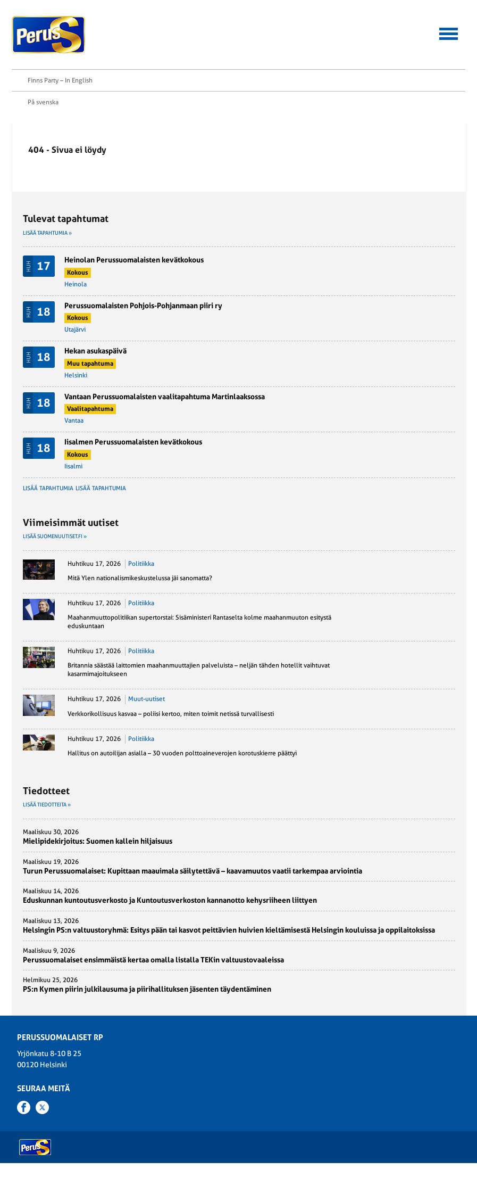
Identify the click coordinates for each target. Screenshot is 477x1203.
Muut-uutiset (146, 725)
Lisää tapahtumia (53, 514)
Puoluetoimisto (187, 1128)
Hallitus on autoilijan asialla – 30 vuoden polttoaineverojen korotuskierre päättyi (182, 779)
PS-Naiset (107, 1079)
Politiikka (141, 590)
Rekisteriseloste (43, 1141)
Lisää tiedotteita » (47, 831)
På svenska (43, 119)
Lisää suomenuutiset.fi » (55, 563)
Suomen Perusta (116, 1092)
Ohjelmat (34, 1104)
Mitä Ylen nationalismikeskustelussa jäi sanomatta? (140, 604)
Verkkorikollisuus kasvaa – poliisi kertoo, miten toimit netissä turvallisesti (171, 740)
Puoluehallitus (186, 1116)
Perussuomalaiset (49, 34)
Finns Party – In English (60, 97)
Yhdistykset (183, 1141)
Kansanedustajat (190, 1079)
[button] (448, 32)
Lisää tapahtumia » (47, 250)
